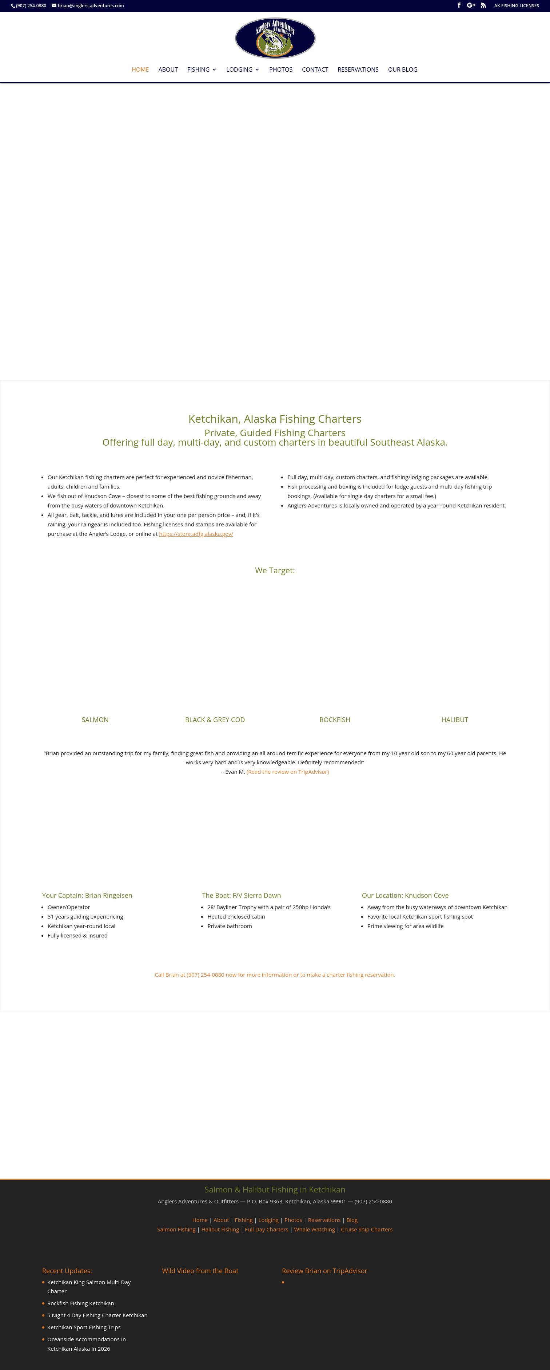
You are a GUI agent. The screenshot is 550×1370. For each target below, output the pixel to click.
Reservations (358, 70)
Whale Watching (314, 1229)
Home (140, 70)
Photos (280, 70)
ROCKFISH (334, 719)
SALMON (94, 719)
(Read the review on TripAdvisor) (288, 771)
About (168, 70)
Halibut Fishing (220, 1229)
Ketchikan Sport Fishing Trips (84, 1327)
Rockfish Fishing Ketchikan (80, 1303)
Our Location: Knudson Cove (405, 895)
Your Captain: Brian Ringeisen (87, 895)
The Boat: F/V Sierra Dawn (241, 895)
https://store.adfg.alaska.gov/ (196, 533)
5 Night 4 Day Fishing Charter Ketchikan (97, 1315)
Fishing (198, 70)
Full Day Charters (266, 1229)
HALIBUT (454, 719)
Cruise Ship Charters (366, 1229)
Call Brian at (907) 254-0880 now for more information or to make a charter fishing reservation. (275, 974)
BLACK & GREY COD (215, 719)
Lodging (239, 70)
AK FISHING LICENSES (516, 6)
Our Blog (403, 70)
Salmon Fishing (176, 1229)
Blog (352, 1219)
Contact (315, 70)
